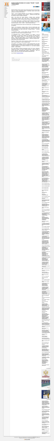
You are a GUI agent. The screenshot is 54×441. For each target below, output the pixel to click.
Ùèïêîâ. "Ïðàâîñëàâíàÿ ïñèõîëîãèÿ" (45, 41)
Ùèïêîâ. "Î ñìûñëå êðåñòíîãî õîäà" (45, 89)
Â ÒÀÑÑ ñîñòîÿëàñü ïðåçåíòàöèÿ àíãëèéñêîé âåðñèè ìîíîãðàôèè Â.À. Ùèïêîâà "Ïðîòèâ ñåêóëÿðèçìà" (46, 154)
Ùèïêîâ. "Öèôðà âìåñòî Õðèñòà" (45, 37)
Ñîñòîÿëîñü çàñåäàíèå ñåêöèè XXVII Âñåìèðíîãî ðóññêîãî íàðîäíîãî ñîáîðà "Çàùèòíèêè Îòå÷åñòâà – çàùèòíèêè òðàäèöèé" (46, 69)
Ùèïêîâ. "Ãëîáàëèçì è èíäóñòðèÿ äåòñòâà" (44, 336)
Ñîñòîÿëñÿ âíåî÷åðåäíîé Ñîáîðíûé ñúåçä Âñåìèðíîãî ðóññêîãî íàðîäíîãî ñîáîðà (45, 145)
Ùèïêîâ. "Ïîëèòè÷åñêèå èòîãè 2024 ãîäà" (45, 270)
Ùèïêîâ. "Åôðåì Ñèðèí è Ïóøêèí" (46, 196)
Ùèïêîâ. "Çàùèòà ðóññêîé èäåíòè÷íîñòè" (45, 50)
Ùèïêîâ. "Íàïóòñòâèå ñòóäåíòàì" (44, 334)
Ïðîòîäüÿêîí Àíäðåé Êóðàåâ (15, 60)
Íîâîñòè (5, 9)
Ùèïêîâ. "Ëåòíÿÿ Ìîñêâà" (45, 147)
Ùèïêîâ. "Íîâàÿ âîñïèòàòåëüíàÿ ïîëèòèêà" (46, 298)
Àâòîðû (5, 14)
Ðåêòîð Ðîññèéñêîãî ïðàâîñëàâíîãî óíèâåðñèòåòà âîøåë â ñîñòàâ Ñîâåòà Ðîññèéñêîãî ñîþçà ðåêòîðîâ (45, 350)
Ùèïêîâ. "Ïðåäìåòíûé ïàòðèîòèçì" (44, 192)
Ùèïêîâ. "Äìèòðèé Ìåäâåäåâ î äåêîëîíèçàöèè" (45, 365)
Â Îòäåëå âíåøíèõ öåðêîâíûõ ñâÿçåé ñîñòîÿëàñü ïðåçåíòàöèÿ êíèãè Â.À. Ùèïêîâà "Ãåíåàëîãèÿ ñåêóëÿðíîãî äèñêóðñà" (45, 284)
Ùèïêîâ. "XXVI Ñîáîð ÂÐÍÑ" (45, 276)
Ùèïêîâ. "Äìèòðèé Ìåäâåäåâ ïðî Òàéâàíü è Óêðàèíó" (46, 229)
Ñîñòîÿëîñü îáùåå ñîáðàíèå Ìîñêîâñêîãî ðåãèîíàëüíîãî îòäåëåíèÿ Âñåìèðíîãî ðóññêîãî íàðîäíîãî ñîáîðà (46, 354)
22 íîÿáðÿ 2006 (13, 5)
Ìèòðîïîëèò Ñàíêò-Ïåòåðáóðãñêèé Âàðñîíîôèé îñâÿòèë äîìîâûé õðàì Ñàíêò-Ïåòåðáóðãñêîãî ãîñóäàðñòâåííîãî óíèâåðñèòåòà (45, 218)
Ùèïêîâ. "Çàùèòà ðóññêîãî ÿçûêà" (45, 207)
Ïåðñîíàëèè (5, 13)
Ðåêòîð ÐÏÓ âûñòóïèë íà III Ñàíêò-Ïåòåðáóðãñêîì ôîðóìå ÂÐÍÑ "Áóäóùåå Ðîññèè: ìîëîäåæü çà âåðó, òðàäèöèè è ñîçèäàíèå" (46, 77)
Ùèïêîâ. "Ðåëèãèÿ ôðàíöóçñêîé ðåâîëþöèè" (46, 326)
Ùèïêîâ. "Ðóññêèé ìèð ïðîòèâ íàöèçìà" (45, 321)
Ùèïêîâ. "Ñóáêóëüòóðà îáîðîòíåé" (45, 302)
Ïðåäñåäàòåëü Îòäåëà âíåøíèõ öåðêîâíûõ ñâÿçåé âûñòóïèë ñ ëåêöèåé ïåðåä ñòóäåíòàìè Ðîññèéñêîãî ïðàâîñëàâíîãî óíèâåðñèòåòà (46, 308)
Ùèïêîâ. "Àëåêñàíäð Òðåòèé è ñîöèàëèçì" (46, 211)
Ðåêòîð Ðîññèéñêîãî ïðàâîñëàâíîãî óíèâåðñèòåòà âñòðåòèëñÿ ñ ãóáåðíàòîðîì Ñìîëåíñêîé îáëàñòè (45, 205)
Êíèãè (5, 15)
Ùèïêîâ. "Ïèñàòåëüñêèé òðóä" (46, 183)
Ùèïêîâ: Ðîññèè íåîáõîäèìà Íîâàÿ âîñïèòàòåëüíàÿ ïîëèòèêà (46, 338)
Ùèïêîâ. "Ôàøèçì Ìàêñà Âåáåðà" (45, 278)
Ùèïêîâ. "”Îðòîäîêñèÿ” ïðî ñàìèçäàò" (45, 39)
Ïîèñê (5, 16)
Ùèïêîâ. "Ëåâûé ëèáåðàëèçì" (45, 74)
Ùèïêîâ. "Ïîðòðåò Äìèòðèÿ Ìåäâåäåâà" (45, 91)
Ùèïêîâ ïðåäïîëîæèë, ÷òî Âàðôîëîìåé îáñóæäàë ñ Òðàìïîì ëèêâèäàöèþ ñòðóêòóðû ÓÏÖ (46, 96)
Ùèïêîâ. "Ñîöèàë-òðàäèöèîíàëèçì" (45, 34)
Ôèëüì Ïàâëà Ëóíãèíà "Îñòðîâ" (16, 59)
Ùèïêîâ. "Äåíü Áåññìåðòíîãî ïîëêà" (45, 296)
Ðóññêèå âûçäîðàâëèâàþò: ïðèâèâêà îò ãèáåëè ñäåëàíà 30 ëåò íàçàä (45, 422)
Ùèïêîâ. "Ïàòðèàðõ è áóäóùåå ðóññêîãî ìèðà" (46, 266)
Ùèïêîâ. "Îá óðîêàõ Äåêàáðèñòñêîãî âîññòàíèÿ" (45, 52)
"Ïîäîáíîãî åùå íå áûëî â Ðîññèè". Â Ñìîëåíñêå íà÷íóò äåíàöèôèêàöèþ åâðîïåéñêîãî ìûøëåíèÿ (45, 407)
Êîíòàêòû (5, 17)
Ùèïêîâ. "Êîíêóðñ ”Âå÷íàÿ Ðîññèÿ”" (45, 149)
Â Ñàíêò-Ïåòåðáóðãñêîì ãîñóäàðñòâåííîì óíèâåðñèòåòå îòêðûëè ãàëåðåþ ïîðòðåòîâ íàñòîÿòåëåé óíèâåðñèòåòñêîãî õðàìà (46, 140)
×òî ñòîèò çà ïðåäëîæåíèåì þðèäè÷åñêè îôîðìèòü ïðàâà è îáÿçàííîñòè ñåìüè (46, 411)
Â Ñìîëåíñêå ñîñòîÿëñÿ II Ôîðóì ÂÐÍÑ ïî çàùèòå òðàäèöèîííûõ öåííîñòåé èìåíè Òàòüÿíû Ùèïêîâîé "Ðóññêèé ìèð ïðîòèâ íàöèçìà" (46, 104)
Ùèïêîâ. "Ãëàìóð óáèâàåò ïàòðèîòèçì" (45, 344)
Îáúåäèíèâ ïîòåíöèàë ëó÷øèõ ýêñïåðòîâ (45, 429)
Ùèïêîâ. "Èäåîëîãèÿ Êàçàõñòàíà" (44, 43)
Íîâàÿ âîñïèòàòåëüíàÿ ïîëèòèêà (46, 409)
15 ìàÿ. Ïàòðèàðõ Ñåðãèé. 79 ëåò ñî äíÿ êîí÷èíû (46, 424)
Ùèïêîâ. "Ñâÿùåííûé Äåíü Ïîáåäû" (45, 190)
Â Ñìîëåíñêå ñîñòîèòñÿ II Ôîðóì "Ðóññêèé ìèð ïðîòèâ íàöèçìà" (46, 99)
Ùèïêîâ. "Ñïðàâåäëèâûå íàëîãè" (46, 352)
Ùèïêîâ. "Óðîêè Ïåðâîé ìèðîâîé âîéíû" (46, 340)
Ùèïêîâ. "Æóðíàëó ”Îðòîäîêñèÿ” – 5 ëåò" (46, 54)
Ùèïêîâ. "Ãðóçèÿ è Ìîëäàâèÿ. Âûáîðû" (45, 281)
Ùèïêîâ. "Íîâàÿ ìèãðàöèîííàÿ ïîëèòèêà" (45, 45)
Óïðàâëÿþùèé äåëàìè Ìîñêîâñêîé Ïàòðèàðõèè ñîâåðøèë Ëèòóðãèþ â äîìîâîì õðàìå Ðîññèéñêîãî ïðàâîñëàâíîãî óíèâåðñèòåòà (45, 305)
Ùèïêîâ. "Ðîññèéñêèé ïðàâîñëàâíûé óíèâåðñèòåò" (45, 272)
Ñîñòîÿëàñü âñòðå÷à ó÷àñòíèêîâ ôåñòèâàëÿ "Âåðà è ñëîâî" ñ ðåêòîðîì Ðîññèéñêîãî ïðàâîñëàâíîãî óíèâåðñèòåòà (46, 84)
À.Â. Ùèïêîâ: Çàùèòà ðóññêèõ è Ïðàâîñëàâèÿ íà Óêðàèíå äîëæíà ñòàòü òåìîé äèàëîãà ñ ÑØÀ (46, 224)
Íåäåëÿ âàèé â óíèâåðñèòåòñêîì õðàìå (45, 194)
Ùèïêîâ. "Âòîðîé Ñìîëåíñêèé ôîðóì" (45, 93)
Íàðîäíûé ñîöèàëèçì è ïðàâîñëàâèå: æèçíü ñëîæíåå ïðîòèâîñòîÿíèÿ (45, 433)
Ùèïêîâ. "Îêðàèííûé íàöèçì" (45, 187)
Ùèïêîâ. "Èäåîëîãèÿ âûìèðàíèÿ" (46, 279)
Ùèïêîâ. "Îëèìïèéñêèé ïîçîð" (45, 342)
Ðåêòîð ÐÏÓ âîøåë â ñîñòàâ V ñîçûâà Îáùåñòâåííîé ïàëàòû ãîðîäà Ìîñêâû (46, 200)
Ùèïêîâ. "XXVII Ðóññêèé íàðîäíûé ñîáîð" (45, 72)
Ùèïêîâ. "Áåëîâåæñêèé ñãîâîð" (46, 184)
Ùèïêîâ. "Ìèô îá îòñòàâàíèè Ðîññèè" (45, 132)
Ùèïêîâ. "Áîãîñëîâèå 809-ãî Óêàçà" (45, 87)
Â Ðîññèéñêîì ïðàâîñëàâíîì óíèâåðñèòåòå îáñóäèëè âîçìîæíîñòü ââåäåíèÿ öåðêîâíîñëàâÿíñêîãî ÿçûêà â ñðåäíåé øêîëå (45, 288)
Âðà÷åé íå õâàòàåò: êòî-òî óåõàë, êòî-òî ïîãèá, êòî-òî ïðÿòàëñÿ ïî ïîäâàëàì (45, 427)
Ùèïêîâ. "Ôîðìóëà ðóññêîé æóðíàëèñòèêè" (45, 56)
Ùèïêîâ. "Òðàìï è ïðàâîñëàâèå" (46, 209)
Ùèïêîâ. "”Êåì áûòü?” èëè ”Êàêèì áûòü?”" (45, 328)
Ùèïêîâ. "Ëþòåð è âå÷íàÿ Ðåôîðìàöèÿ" (45, 198)
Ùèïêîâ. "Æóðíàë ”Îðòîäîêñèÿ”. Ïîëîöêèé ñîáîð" (46, 300)
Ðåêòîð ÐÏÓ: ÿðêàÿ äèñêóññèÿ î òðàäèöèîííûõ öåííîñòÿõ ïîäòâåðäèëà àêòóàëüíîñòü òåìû (46, 164)
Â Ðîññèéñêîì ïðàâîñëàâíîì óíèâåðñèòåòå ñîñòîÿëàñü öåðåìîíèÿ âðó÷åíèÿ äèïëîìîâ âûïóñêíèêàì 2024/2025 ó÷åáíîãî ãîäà (45, 158)
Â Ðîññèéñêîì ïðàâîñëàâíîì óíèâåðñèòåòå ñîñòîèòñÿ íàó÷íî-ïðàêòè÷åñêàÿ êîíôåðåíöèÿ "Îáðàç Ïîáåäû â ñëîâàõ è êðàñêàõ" (45, 263)
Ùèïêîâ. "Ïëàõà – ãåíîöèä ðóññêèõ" (45, 161)
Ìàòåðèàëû (5, 8)
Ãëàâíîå (5, 7)
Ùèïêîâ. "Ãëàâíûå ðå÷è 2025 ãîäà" (45, 48)
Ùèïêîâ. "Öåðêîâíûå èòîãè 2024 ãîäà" (46, 268)
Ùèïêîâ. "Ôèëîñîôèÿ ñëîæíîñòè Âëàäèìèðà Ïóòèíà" (46, 80)
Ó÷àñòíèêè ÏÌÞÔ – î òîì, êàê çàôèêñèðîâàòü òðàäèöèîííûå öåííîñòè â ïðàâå (46, 358)
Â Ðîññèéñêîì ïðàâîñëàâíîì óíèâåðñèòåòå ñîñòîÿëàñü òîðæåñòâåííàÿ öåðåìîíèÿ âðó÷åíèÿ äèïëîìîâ (45, 346)
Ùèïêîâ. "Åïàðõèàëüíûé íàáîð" (46, 152)
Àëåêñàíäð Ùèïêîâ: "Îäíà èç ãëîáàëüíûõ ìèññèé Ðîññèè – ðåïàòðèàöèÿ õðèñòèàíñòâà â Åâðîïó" (46, 414)
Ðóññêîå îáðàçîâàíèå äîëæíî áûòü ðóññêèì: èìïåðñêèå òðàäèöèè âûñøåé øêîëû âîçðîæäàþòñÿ (45, 418)
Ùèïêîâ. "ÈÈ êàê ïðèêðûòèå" (45, 143)
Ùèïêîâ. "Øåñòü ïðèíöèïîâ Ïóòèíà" (45, 274)
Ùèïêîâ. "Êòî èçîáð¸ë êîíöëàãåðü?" (44, 312)
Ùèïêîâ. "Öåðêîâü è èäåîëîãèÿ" (46, 226)
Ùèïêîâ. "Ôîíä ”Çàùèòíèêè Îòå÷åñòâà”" (45, 221)
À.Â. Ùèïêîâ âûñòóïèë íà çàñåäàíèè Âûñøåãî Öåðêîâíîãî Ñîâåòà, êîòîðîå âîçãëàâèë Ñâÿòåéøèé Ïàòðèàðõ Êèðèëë (46, 323)
